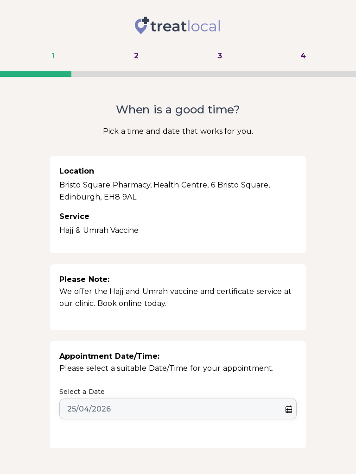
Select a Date (82, 391)
